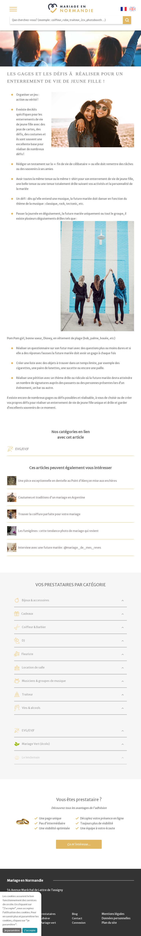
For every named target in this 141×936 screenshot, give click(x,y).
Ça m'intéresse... (79, 844)
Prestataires (48, 914)
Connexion (79, 922)
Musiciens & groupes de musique (52, 681)
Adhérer (45, 918)
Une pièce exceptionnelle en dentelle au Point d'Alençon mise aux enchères (67, 481)
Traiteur (34, 695)
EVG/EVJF (23, 449)
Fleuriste (33, 654)
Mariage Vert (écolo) (43, 744)
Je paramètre (12, 930)
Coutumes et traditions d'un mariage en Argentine (51, 497)
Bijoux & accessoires (43, 600)
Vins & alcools (38, 708)
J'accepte (29, 930)
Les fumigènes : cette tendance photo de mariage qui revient (58, 531)
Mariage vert (48, 922)
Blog (75, 914)
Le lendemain (37, 758)
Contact (77, 918)
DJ (29, 641)
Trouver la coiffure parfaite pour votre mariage (49, 514)
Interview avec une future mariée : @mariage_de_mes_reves (59, 547)
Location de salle (40, 668)
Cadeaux (33, 614)
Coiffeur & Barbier (41, 627)
